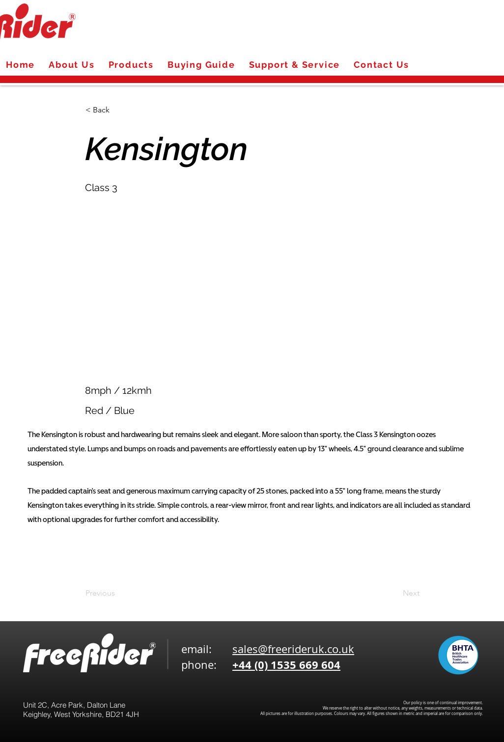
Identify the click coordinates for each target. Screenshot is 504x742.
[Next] (395, 593)
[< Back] (117, 110)
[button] (309, 277)
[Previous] (117, 593)
